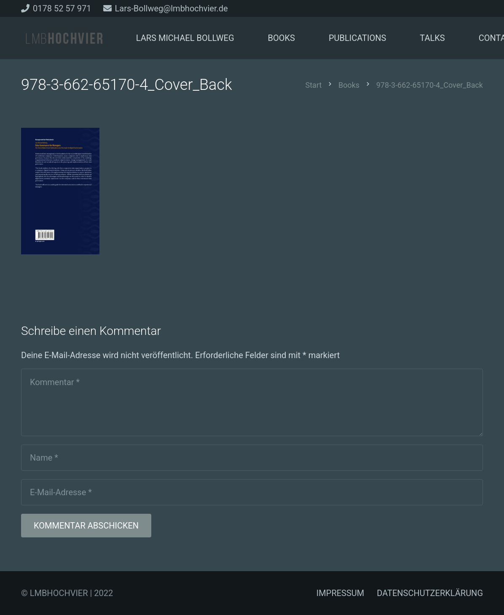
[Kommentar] (252, 402)
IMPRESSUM (340, 593)
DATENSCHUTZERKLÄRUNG (430, 593)
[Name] (252, 458)
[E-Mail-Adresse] (252, 492)
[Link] (64, 38)
